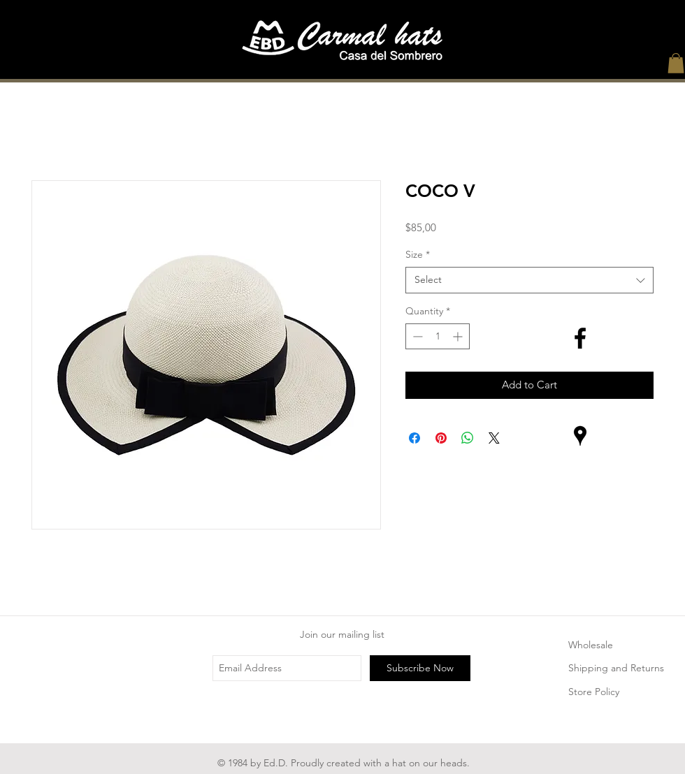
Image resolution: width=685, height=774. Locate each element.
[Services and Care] (512, 68)
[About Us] (256, 68)
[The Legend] (341, 68)
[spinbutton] (437, 336)
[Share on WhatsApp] (467, 438)
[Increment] (459, 336)
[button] (676, 63)
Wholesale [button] (590, 644)
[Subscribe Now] (420, 668)
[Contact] (597, 68)
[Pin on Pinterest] (441, 438)
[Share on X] (494, 438)
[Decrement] (416, 336)
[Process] (427, 68)
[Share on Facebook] (414, 438)
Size (417, 254)
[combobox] (529, 280)
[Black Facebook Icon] (580, 338)
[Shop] (171, 68)
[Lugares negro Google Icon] (580, 436)
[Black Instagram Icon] (580, 387)
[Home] (86, 68)
